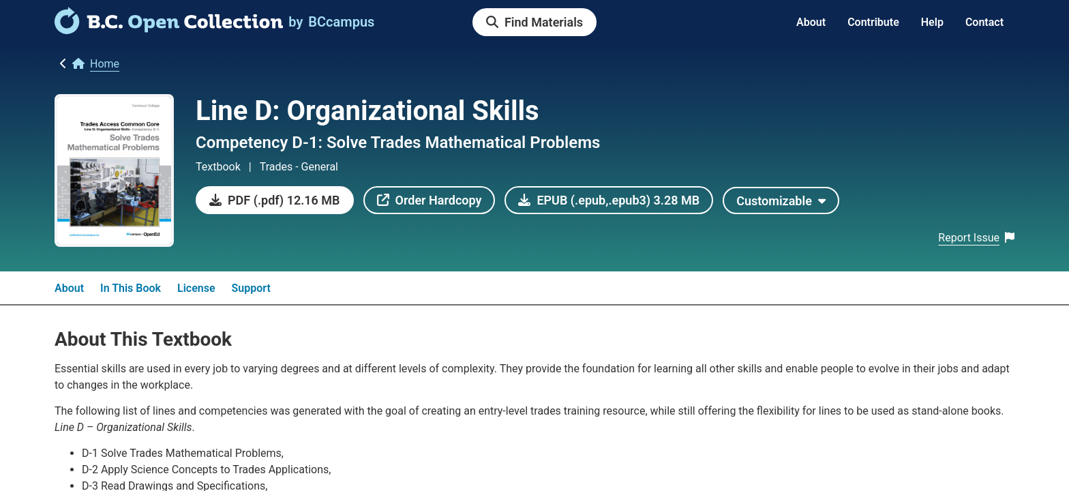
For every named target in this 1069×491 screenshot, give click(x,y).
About (811, 22)
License (196, 288)
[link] (169, 29)
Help (932, 22)
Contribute (873, 22)
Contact (984, 22)
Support (251, 288)
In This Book (130, 288)
